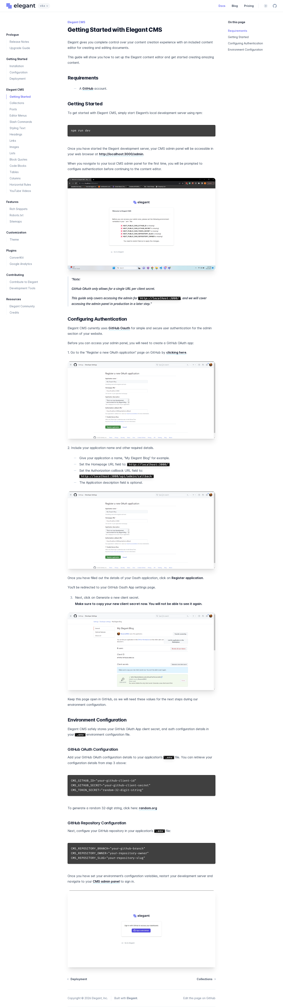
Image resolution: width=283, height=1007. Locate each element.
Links (13, 140)
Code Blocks (18, 165)
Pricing (249, 5)
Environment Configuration (245, 49)
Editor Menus (18, 115)
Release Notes (19, 41)
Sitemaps (16, 221)
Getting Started (20, 96)
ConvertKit (17, 257)
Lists (12, 153)
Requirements (237, 30)
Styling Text (17, 128)
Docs (222, 5)
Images (14, 147)
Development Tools (22, 288)
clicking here (176, 352)
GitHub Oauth (119, 328)
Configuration (19, 72)
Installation (17, 66)
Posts (13, 109)
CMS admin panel (106, 881)
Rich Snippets (19, 209)
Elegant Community (22, 306)
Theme (14, 239)
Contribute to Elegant (24, 282)
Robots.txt (16, 215)
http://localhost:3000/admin (121, 154)
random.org (148, 808)
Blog (235, 5)
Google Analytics (21, 263)
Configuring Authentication (245, 43)
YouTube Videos (20, 190)
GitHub (87, 88)
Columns (15, 178)
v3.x (44, 5)
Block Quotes (18, 159)
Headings (16, 134)
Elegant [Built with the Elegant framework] (132, 998)
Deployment (18, 78)
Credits (14, 312)
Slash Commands (21, 121)
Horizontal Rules (20, 184)
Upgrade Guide (20, 48)
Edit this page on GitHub (199, 998)
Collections (17, 103)
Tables (14, 172)
